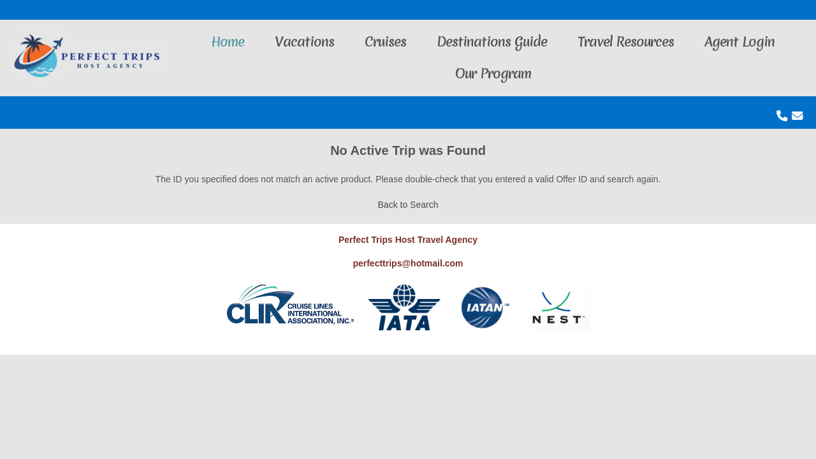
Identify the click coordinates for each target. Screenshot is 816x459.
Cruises (385, 42)
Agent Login (739, 42)
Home (227, 42)
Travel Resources (626, 42)
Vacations (304, 42)
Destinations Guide (492, 42)
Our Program (493, 73)
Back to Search (408, 205)
